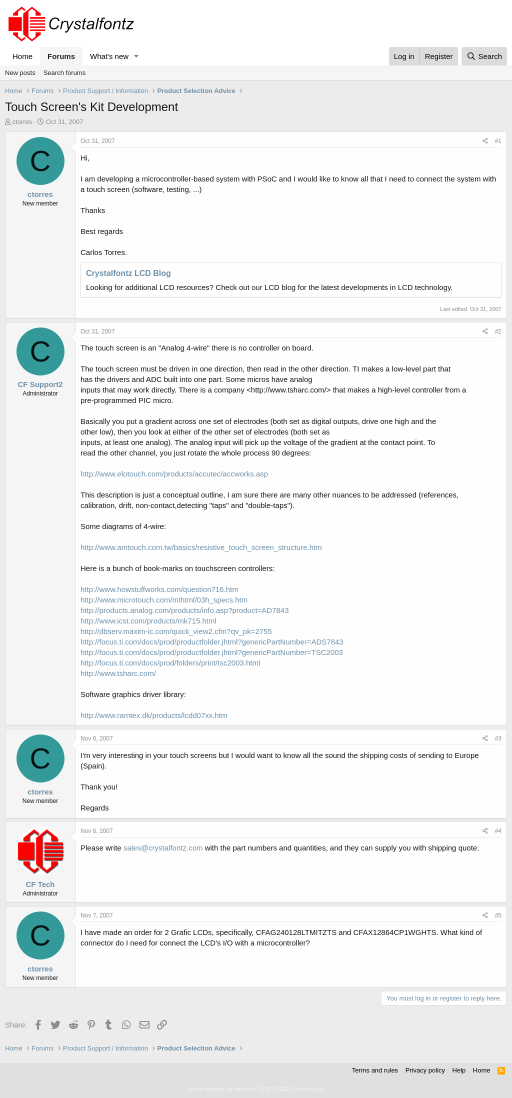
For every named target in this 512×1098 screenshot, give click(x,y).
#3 (498, 738)
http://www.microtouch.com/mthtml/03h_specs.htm (164, 600)
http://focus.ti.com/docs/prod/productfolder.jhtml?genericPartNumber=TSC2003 (211, 652)
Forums (61, 56)
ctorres (22, 122)
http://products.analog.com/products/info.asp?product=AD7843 (184, 610)
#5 (498, 915)
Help (459, 1070)
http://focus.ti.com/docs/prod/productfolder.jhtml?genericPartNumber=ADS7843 (212, 642)
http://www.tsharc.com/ (118, 673)
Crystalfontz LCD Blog (128, 273)
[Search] (484, 56)
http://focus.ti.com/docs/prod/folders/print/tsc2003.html (170, 662)
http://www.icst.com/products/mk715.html (148, 620)
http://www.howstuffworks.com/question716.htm (159, 589)
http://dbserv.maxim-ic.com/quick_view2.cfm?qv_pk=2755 (176, 631)
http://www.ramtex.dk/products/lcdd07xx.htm (153, 715)
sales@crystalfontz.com (163, 848)
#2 (498, 331)
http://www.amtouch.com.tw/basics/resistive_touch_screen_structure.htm (201, 547)
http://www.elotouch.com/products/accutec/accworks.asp (174, 474)
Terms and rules (375, 1070)
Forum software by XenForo (256, 1089)
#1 (498, 141)
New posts (20, 72)
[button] (137, 56)
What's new (109, 56)
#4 (498, 831)
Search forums (65, 72)
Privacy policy (425, 1070)
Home (22, 56)
